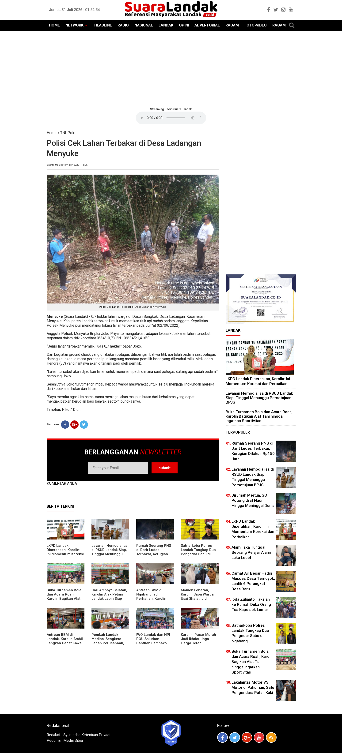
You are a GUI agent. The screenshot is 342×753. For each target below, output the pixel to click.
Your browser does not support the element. (171, 118)
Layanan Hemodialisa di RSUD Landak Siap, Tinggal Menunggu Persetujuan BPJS (109, 551)
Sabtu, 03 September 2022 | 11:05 (67, 164)
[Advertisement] (171, 68)
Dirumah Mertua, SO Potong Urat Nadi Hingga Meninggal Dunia (253, 500)
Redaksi (53, 735)
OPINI (184, 25)
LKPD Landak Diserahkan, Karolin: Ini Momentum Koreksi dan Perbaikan (65, 551)
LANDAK (166, 25)
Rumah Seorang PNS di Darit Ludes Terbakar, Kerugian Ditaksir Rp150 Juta (153, 551)
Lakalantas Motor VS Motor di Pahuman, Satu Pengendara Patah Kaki (253, 687)
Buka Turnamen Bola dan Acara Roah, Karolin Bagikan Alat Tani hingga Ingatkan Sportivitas (64, 598)
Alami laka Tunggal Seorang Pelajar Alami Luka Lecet (251, 552)
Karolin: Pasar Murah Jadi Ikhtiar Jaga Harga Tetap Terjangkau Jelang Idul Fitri (198, 643)
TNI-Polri (67, 133)
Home (52, 133)
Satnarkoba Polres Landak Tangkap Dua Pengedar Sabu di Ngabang (198, 551)
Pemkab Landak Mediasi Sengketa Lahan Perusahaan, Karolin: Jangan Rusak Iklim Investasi (110, 643)
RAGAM (232, 25)
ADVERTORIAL (207, 25)
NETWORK (74, 25)
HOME (54, 25)
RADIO (123, 25)
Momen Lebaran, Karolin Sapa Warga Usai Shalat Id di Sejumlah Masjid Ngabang (197, 598)
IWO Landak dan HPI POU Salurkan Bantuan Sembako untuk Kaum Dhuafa (153, 641)
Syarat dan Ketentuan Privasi (86, 735)
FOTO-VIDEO (255, 25)
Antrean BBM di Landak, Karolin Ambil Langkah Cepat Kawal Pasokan (65, 641)
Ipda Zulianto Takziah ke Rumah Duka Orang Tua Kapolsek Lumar (251, 604)
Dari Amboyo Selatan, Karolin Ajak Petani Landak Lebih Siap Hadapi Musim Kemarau (109, 598)
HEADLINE (103, 25)
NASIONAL (143, 25)
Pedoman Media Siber (65, 740)
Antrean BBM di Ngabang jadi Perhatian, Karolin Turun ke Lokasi (151, 596)
